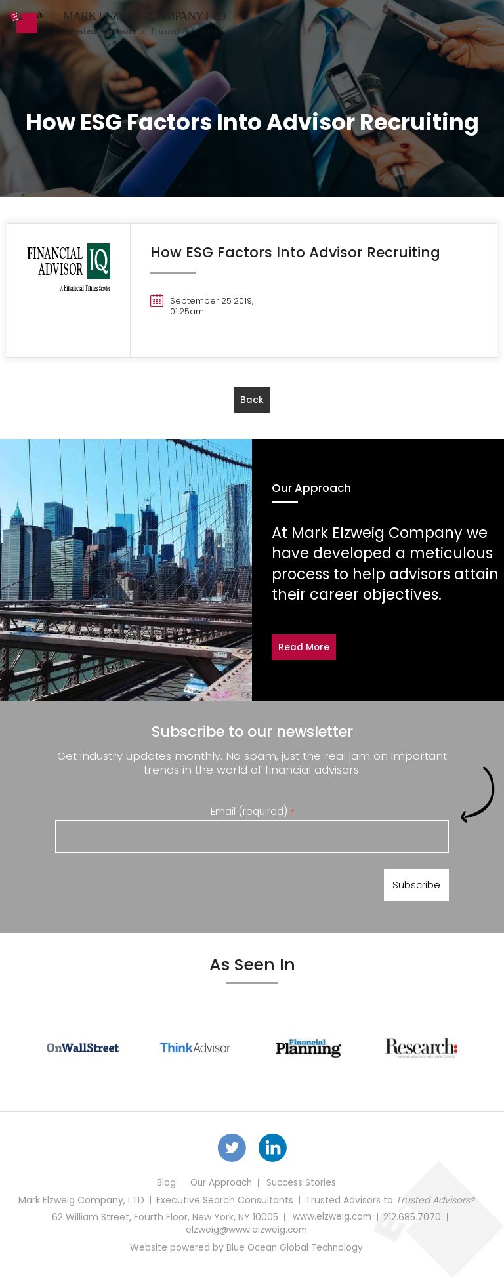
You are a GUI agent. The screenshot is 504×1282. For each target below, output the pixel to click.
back (252, 400)
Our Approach (220, 1187)
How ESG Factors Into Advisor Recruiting (297, 251)
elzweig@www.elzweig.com (246, 1234)
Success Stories (302, 1187)
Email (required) (252, 812)
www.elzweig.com (331, 1221)
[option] (82, 1050)
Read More (304, 647)
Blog (163, 1187)
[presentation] (155, 888)
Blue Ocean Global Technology (295, 1251)
